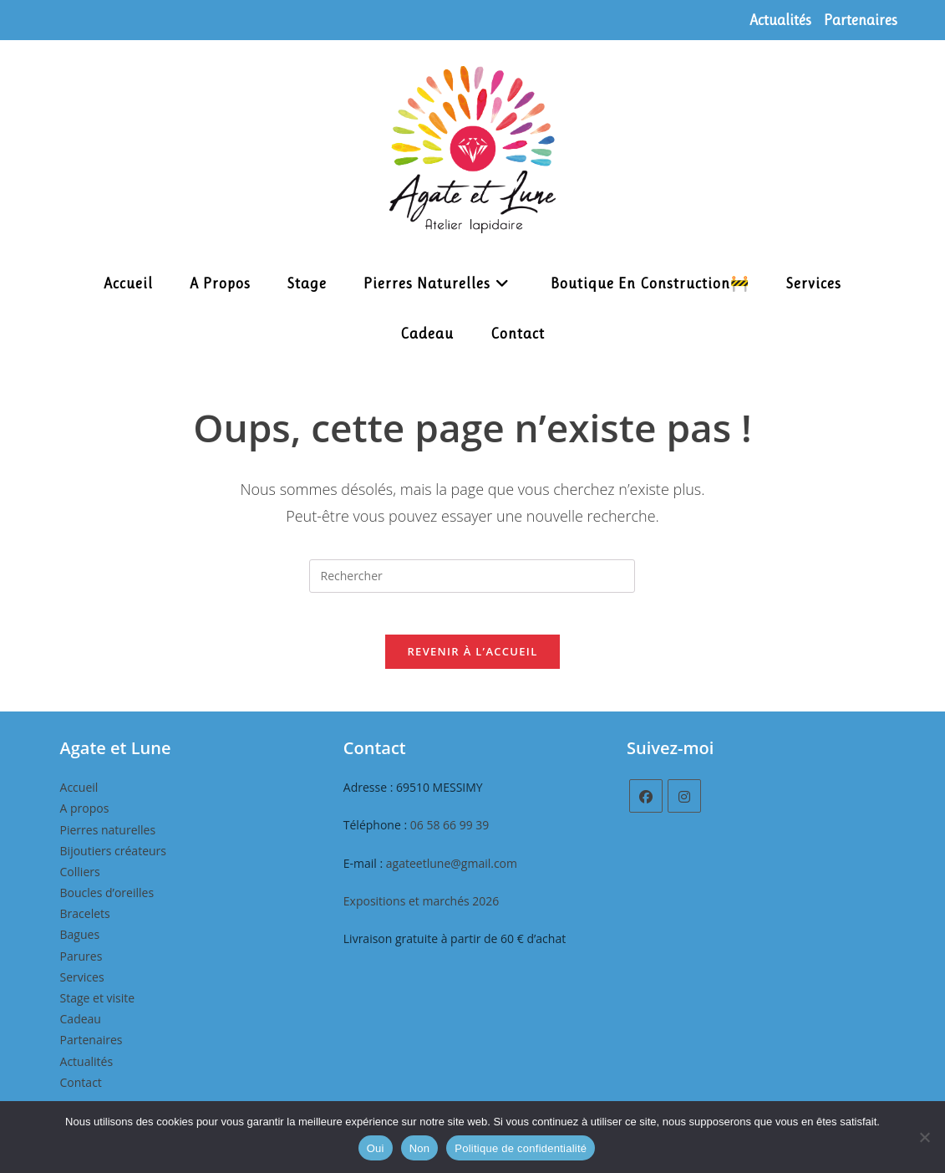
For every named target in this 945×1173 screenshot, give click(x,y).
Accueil (79, 796)
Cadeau (80, 1028)
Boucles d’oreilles (107, 902)
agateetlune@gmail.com (451, 872)
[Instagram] (684, 805)
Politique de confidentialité (521, 1148)
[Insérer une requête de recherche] (472, 576)
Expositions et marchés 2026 (421, 909)
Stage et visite (97, 1006)
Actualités (780, 20)
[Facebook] (646, 805)
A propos (84, 817)
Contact (81, 1091)
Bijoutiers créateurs (113, 859)
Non (419, 1148)
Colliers (80, 880)
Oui (375, 1148)
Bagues (80, 943)
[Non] (924, 1137)
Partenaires (860, 20)
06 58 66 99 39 (450, 834)
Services (82, 985)
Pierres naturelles (108, 838)
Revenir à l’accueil (472, 660)
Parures (81, 964)
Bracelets (85, 923)
